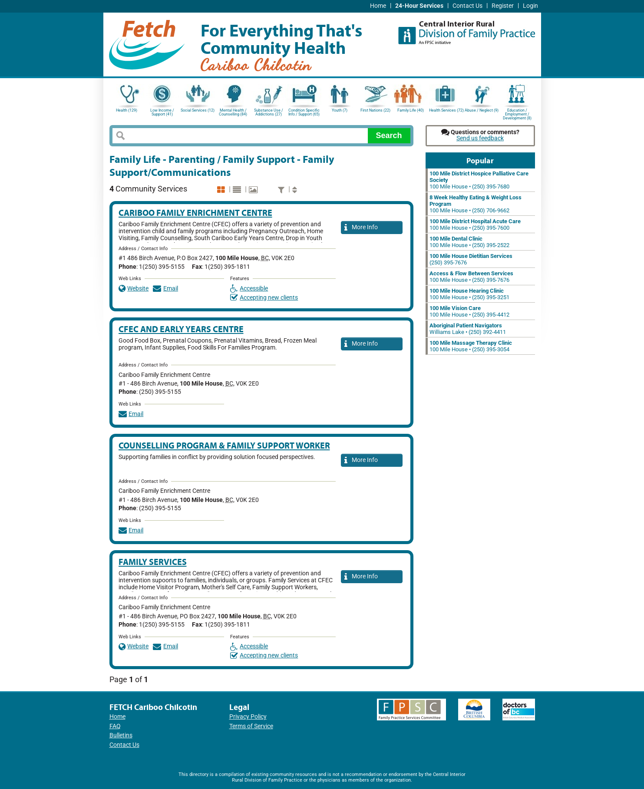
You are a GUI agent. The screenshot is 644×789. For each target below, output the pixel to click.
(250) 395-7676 (470, 259)
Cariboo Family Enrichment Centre (195, 212)
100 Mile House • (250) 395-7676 (471, 276)
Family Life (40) (410, 110)
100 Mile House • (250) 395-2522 (469, 241)
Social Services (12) (198, 110)
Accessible (249, 288)
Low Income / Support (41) (162, 112)
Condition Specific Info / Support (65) (304, 112)
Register (503, 6)
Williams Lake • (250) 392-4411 (467, 328)
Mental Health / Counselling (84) (233, 112)
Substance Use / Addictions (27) (268, 112)
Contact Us (467, 6)
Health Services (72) (446, 110)
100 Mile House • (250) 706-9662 (475, 204)
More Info (361, 228)
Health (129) (126, 110)
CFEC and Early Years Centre (181, 329)
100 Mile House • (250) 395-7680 (478, 180)
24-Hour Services (419, 6)
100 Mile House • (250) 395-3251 (469, 293)
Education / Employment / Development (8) (517, 113)
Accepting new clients (264, 297)
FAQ (115, 726)
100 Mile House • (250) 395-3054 (470, 346)
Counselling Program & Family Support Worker (224, 445)
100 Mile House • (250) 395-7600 (475, 224)
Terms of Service (251, 726)
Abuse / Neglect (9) (482, 110)
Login (530, 6)
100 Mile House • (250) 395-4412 (469, 311)
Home (378, 6)
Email (165, 288)
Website (134, 288)
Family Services (153, 561)
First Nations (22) (375, 110)
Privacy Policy (248, 716)
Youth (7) (339, 110)
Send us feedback (480, 138)
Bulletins (120, 735)
